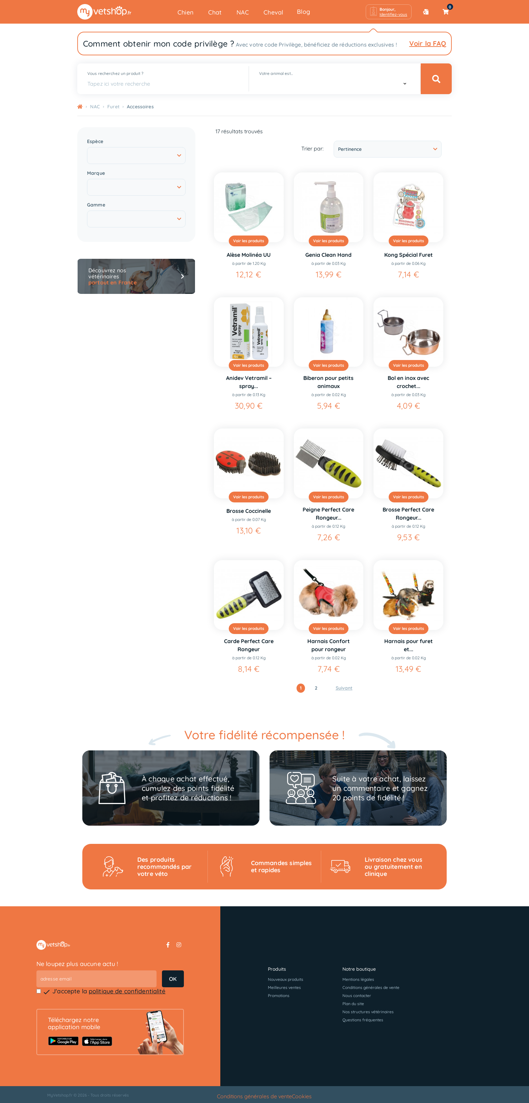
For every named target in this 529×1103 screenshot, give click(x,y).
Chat (215, 12)
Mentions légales (358, 979)
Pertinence (387, 149)
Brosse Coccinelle (248, 510)
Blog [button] (303, 12)
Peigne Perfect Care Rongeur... (328, 513)
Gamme (96, 205)
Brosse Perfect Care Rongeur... (408, 513)
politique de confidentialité (127, 991)
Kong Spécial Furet (408, 254)
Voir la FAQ (427, 43)
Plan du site (353, 1003)
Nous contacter (356, 995)
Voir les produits (248, 240)
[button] (389, 11)
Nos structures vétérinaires (368, 1011)
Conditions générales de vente (370, 987)
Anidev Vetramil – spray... (249, 382)
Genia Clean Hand (328, 254)
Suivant (344, 688)
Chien (185, 12)
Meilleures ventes (284, 987)
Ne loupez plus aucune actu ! (77, 964)
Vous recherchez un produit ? (115, 73)
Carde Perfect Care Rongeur (249, 645)
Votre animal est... (276, 73)
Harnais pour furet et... (408, 645)
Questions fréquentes (362, 1019)
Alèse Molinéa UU (249, 254)
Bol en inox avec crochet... (408, 382)
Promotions (278, 995)
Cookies (302, 1096)
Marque (96, 173)
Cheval (273, 12)
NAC (242, 12)
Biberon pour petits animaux (328, 382)
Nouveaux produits (285, 979)
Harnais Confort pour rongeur (328, 645)
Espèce (95, 141)
